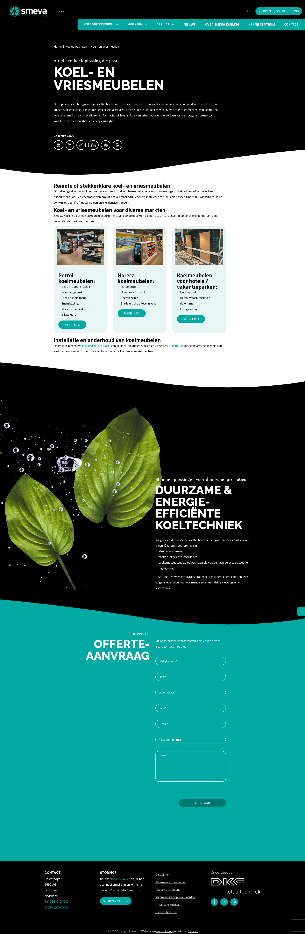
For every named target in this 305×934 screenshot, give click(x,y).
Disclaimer (162, 874)
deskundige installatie (96, 345)
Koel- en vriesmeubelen (106, 46)
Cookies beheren (166, 912)
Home (58, 46)
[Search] (155, 11)
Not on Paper (164, 931)
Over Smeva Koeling (222, 24)
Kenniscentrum (262, 24)
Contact (291, 24)
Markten (135, 24)
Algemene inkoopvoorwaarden (175, 897)
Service (163, 24)
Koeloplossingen (99, 24)
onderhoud (176, 345)
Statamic (193, 931)
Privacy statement (167, 889)
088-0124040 (120, 878)
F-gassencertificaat (168, 904)
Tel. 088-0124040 (57, 901)
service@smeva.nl (56, 907)
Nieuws (190, 24)
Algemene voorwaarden (170, 882)
